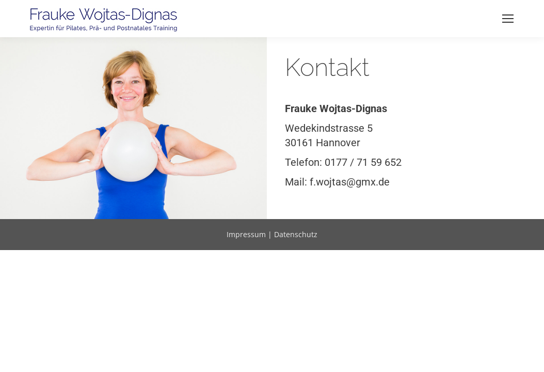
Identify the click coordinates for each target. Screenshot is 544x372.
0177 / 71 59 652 (363, 162)
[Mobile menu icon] (508, 18)
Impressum (246, 234)
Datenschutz (295, 234)
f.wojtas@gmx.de (350, 182)
